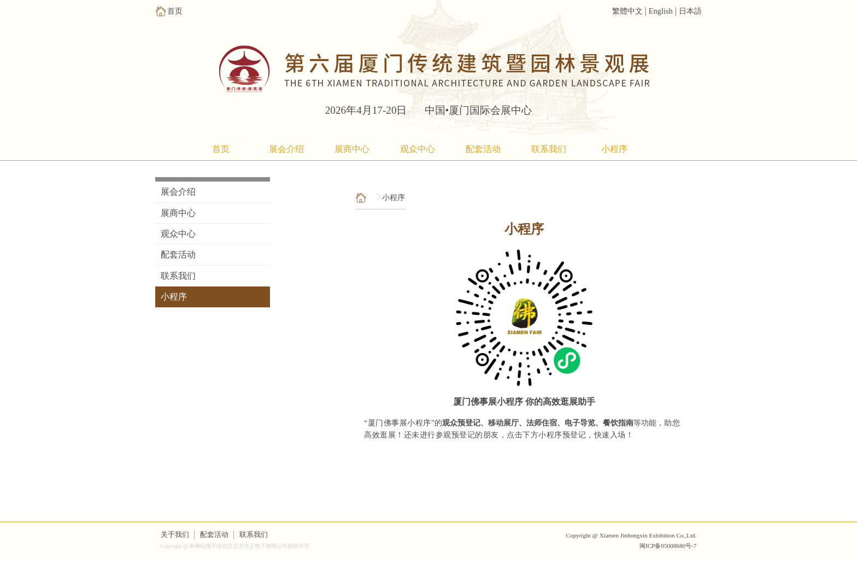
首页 (221, 149)
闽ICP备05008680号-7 (667, 545)
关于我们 (175, 535)
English (661, 11)
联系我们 (548, 149)
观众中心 (417, 149)
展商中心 (351, 149)
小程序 (614, 149)
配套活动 (483, 149)
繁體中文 (627, 11)
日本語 (690, 11)
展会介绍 (286, 149)
